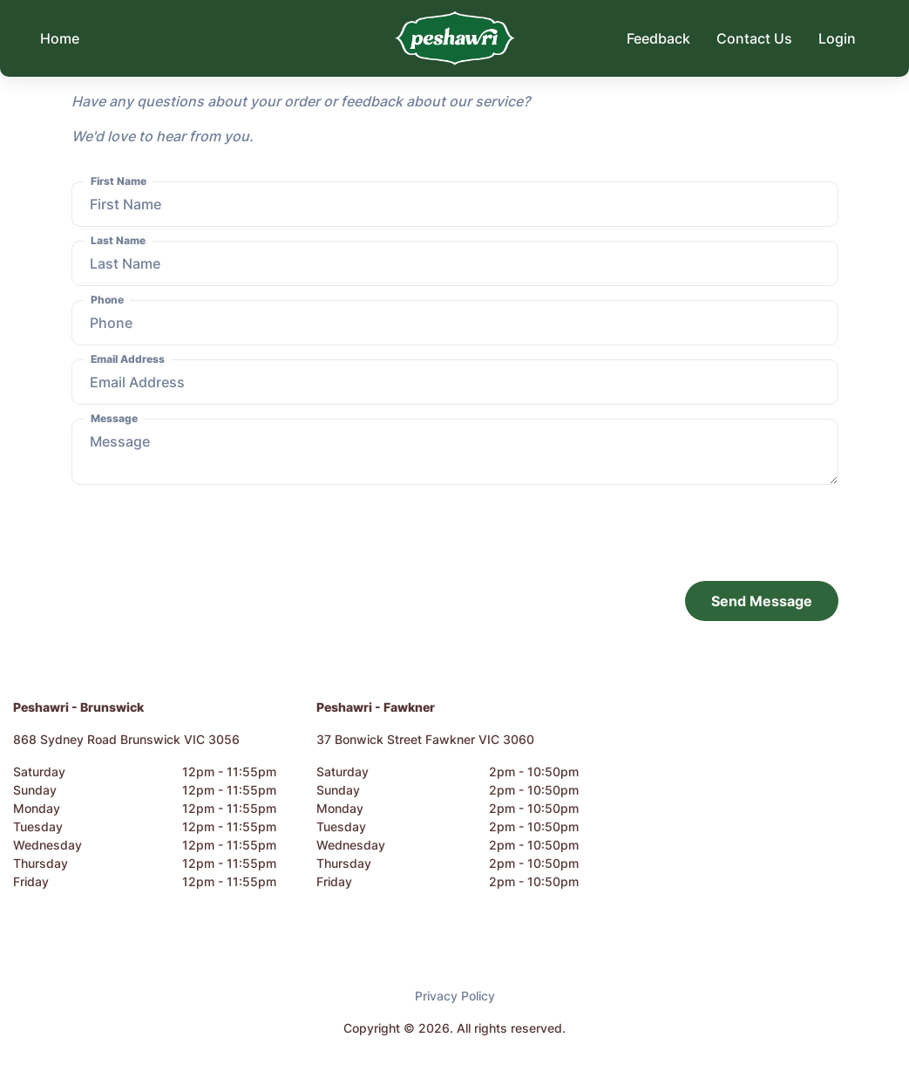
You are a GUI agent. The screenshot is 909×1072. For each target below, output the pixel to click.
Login (837, 38)
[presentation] (705, 533)
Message (114, 418)
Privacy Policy (455, 995)
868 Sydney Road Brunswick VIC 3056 (126, 739)
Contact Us (754, 38)
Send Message (761, 601)
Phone (107, 299)
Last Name (118, 240)
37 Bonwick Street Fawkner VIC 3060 (425, 739)
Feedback (658, 38)
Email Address (128, 358)
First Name (118, 181)
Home (59, 38)
